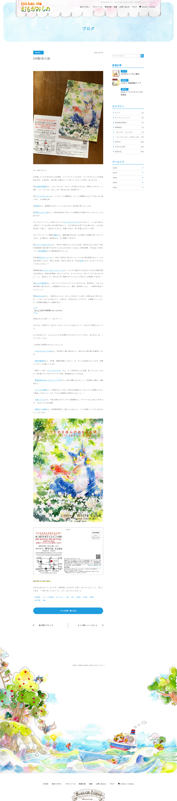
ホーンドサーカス (54, 370)
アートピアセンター (42, 196)
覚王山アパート (44, 257)
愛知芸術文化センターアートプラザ (48, 380)
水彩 (85, 597)
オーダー (60, 597)
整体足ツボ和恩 (41, 409)
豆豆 (81, 261)
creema (152, 7)
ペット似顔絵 (49, 597)
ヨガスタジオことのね (43, 351)
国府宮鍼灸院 (40, 361)
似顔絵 (37, 597)
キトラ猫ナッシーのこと (88, 625)
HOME (45, 757)
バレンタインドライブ (71, 222)
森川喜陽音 (42, 251)
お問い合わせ (124, 7)
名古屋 (37, 600)
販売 (79, 597)
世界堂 (37, 206)
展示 (92, 597)
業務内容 (108, 7)
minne (144, 7)
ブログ (134, 7)
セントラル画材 (41, 390)
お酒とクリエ (40, 399)
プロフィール (97, 7)
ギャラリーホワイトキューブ (52, 270)
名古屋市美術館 (41, 186)
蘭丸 (56, 235)
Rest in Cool (40, 296)
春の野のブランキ (46, 625)
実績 (115, 7)
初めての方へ (85, 7)
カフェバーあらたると (43, 245)
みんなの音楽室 (41, 283)
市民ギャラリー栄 (41, 212)
